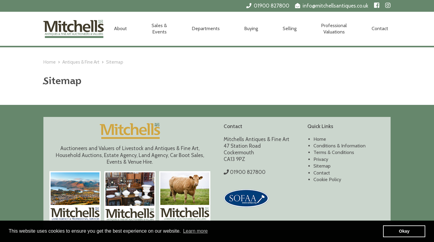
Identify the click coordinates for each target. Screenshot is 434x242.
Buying (251, 28)
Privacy (320, 159)
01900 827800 (271, 6)
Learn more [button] (195, 231)
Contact (380, 28)
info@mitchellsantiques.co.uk (335, 6)
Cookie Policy (327, 179)
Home (49, 62)
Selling (290, 28)
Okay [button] (404, 231)
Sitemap (322, 166)
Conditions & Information (339, 146)
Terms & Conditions (333, 152)
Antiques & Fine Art (80, 62)
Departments (206, 28)
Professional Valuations (334, 29)
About (120, 28)
